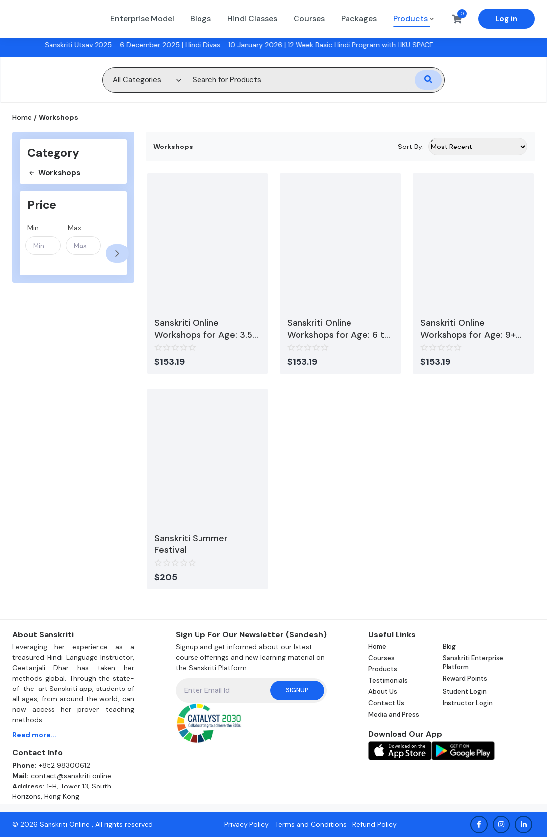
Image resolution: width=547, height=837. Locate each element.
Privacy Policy (246, 824)
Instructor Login (468, 703)
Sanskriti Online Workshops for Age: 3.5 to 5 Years (203, 329)
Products (382, 669)
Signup (297, 690)
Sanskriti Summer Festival (191, 544)
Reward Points (465, 678)
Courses (381, 658)
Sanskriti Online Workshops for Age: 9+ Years (468, 329)
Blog (449, 646)
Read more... (34, 734)
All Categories (137, 80)
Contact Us (386, 703)
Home (22, 117)
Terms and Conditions (311, 824)
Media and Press (393, 714)
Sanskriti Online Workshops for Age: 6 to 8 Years (338, 329)
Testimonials (388, 680)
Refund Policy (374, 824)
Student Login (465, 692)
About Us (382, 692)
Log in (506, 19)
